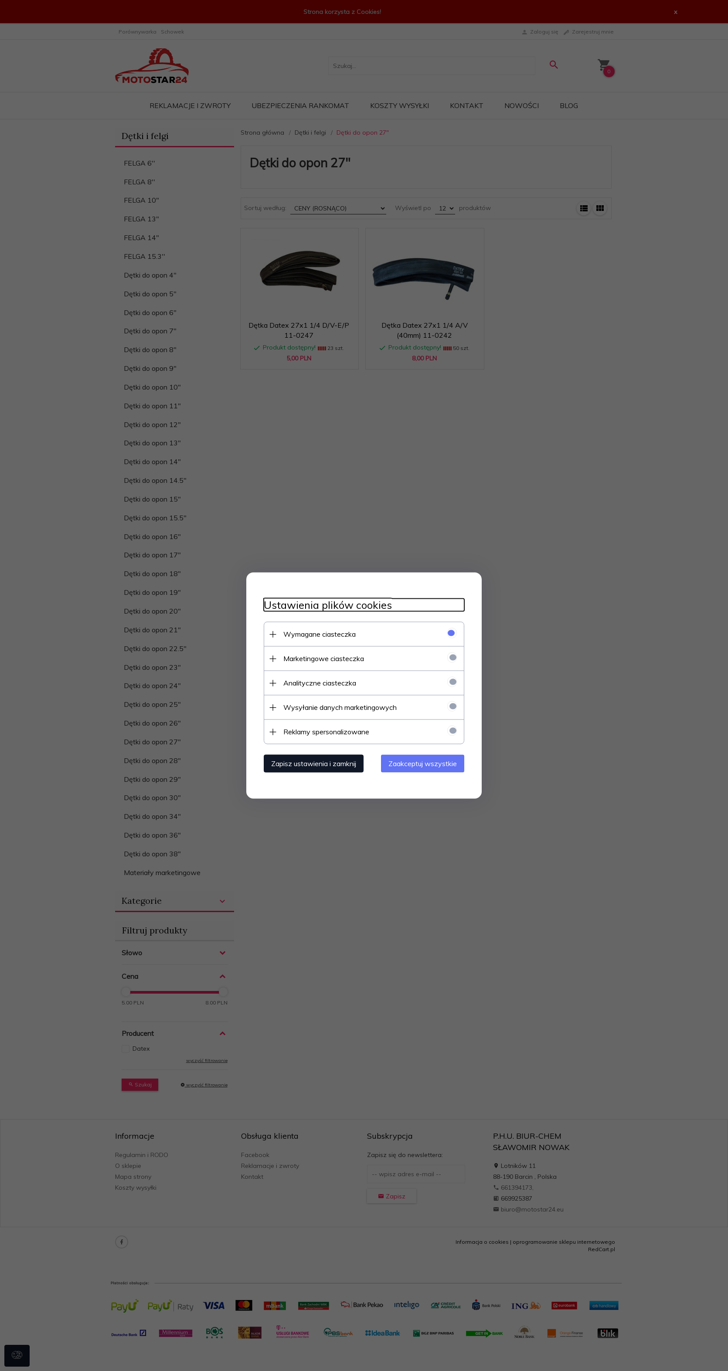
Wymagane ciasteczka (319, 634)
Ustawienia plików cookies (328, 605)
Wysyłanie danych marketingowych (340, 707)
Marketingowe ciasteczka (323, 658)
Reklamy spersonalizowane (326, 731)
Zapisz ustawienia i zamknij (313, 763)
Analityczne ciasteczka (319, 683)
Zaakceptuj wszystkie (422, 763)
